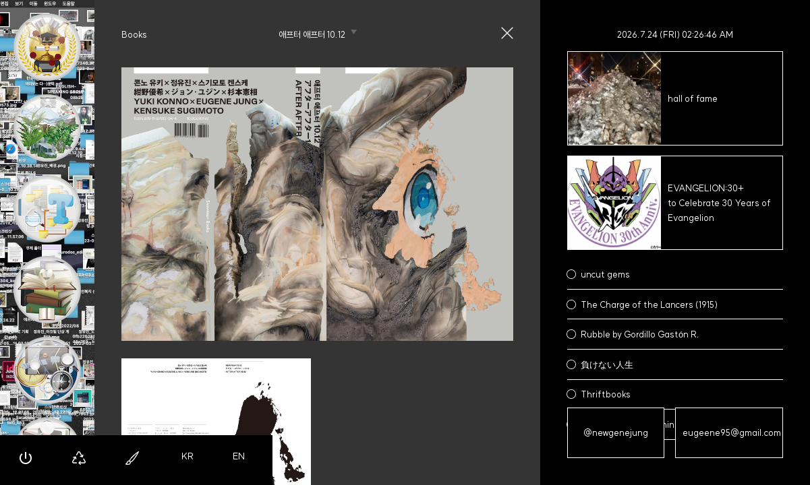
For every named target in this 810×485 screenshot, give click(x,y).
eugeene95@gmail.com (732, 432)
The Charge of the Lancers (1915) (649, 304)
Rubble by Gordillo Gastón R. (640, 334)
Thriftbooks (606, 394)
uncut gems (605, 274)
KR (187, 456)
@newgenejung (615, 432)
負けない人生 (607, 364)
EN (239, 456)
